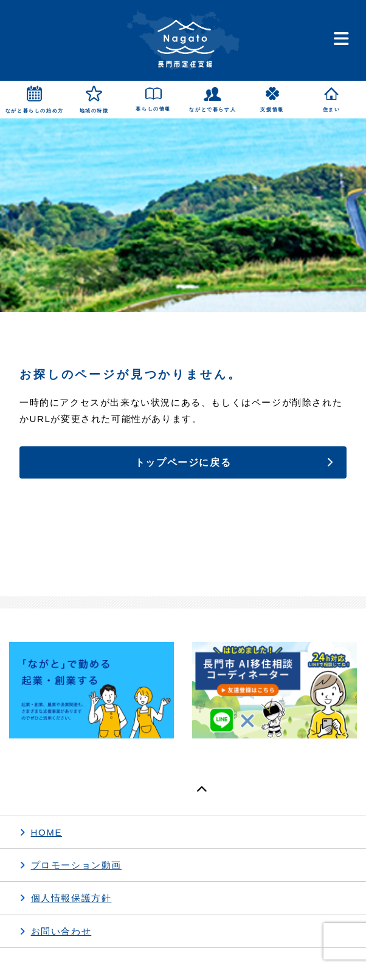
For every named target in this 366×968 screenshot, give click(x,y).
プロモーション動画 (76, 865)
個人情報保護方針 (71, 898)
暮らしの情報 (153, 109)
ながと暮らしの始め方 (34, 111)
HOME (47, 832)
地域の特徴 (94, 111)
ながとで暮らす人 (212, 109)
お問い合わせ (61, 931)
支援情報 (271, 109)
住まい (331, 109)
